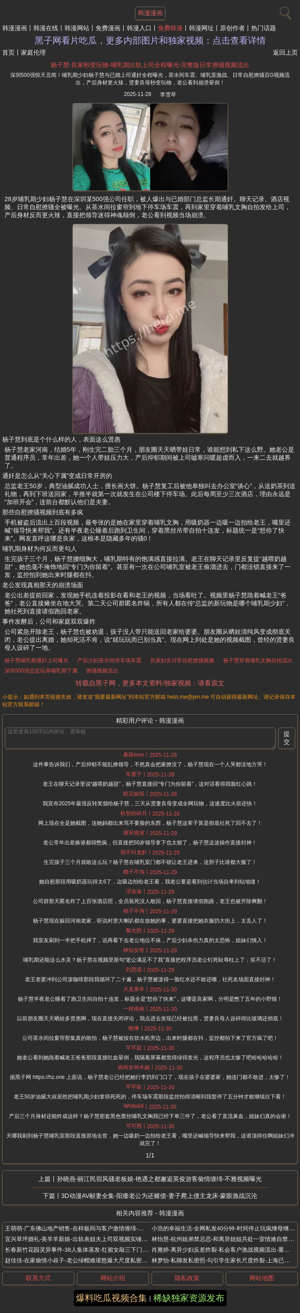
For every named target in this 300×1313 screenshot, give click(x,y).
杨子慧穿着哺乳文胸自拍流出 (257, 660)
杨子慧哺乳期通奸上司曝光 (36, 660)
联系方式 (38, 1277)
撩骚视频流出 (102, 671)
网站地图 (261, 1277)
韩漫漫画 (14, 28)
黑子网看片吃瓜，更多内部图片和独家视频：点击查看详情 (150, 40)
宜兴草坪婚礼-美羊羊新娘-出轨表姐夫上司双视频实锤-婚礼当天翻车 (91, 1239)
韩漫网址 (201, 28)
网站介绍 (112, 1277)
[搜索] (284, 11)
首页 (8, 52)
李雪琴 (168, 95)
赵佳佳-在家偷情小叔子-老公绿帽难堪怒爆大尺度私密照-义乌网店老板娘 (97, 1260)
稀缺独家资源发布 (188, 1298)
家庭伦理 (33, 52)
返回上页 (285, 52)
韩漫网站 (76, 28)
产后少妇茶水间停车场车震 (109, 660)
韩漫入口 (139, 28)
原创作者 (232, 28)
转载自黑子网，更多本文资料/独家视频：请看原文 (150, 683)
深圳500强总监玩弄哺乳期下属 (40, 671)
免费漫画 (108, 28)
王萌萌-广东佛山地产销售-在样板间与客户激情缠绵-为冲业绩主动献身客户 (100, 1228)
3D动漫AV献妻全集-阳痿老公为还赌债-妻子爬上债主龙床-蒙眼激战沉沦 (159, 1195)
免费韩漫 (170, 28)
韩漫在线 (45, 28)
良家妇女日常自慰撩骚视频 (182, 660)
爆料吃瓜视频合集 (111, 1298)
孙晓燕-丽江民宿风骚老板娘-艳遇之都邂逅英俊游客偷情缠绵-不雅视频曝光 (159, 1178)
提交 (287, 737)
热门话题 (263, 28)
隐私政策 (187, 1277)
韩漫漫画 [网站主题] (150, 12)
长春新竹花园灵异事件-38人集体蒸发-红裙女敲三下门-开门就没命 (89, 1249)
